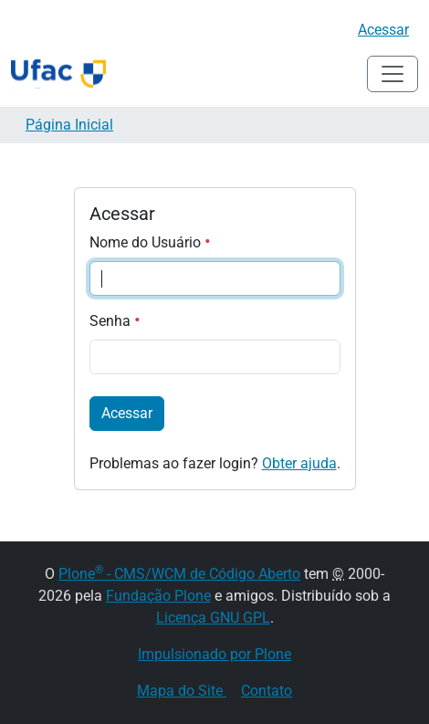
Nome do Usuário (150, 242)
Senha (115, 321)
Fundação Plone (158, 595)
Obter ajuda (299, 463)
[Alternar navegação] (392, 74)
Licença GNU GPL (213, 617)
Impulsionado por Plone (214, 654)
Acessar (383, 29)
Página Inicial (69, 124)
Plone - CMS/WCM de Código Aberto (179, 573)
